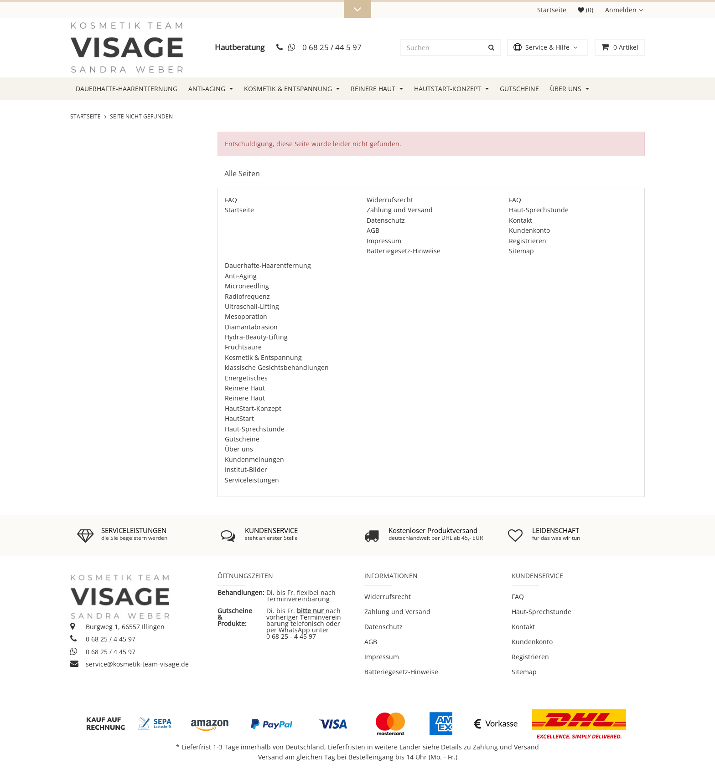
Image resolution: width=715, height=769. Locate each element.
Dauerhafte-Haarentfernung (126, 88)
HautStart (239, 418)
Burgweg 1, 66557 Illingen (117, 626)
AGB (373, 230)
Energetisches (246, 378)
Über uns (569, 88)
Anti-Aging (210, 88)
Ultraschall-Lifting (252, 306)
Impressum (384, 240)
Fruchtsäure (243, 347)
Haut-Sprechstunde (539, 209)
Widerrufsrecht (390, 199)
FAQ (231, 199)
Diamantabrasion (251, 327)
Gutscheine (519, 88)
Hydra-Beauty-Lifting (256, 337)
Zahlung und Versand (400, 209)
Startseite (551, 9)
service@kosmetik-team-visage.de (129, 664)
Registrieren (527, 240)
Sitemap (521, 250)
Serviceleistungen (252, 480)
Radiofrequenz (247, 296)
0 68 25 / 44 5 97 (332, 47)
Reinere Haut (377, 88)
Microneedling (247, 286)
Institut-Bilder (246, 469)
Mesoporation (246, 316)
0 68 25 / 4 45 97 (102, 639)
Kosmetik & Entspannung (292, 88)
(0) (585, 9)
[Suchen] (442, 47)
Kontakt (520, 220)
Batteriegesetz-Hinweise (403, 250)
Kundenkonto (529, 230)
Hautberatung (239, 47)
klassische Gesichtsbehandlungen (277, 367)
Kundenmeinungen (254, 459)
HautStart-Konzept (451, 88)
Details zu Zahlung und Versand (490, 747)
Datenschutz (386, 220)
